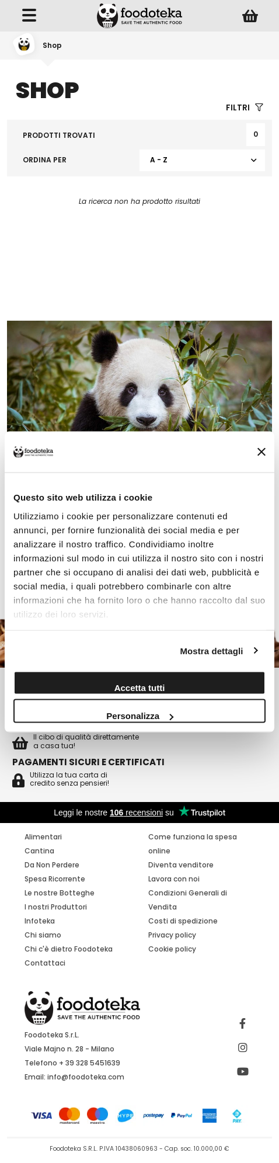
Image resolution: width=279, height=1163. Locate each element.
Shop (52, 45)
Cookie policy (172, 949)
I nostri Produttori (56, 907)
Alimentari (43, 837)
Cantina (39, 851)
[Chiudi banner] (261, 452)
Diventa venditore (181, 865)
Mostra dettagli (211, 650)
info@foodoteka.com (85, 1077)
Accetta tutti (139, 688)
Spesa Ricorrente (55, 879)
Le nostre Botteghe (60, 893)
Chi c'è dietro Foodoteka (69, 949)
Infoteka (40, 921)
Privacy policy (172, 935)
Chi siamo (43, 935)
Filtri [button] (244, 107)
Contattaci (45, 963)
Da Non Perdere (52, 865)
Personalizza (139, 716)
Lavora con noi (174, 879)
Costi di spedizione (183, 921)
